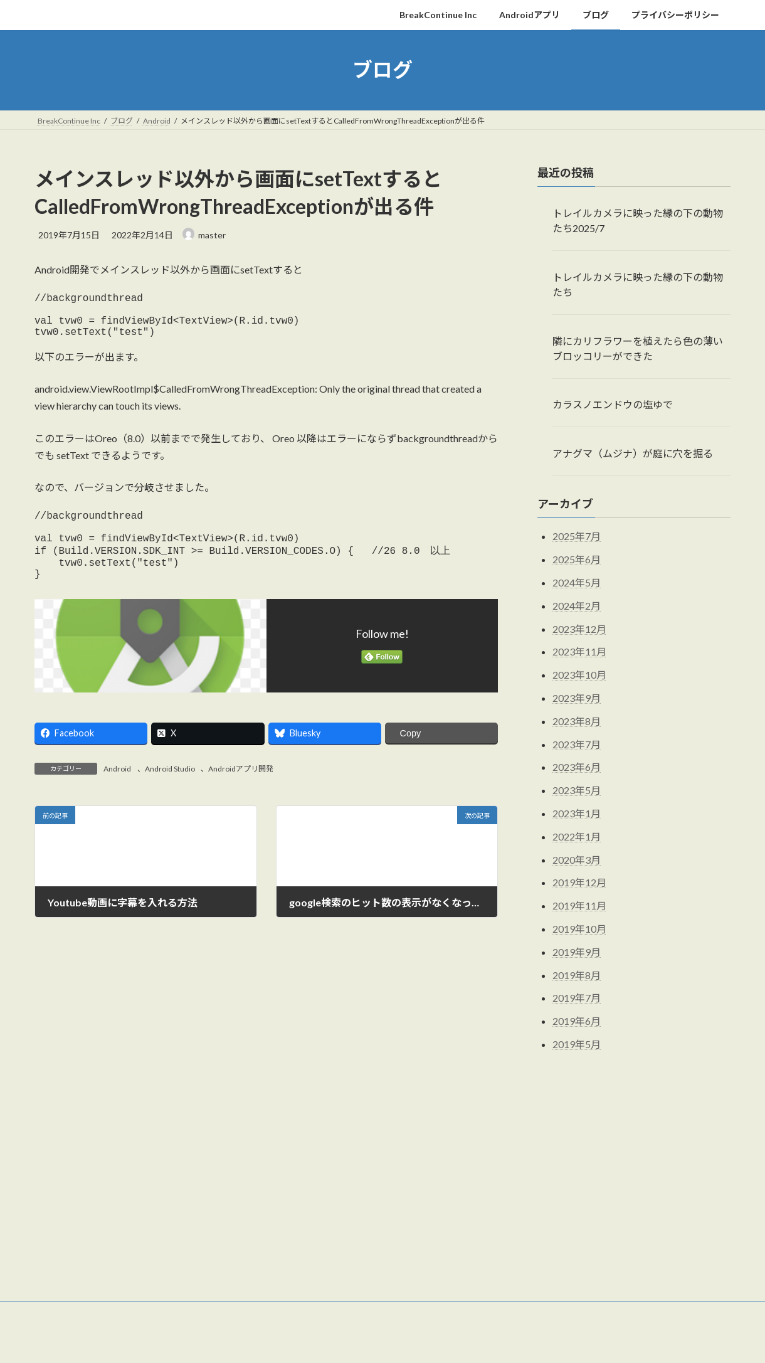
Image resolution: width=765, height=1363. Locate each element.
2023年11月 (579, 651)
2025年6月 (576, 559)
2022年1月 (576, 836)
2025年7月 (576, 536)
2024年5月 (576, 582)
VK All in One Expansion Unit (463, 1341)
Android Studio (170, 792)
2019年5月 (576, 1043)
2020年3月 (576, 859)
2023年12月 (579, 628)
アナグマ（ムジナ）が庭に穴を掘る (632, 453)
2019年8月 (576, 974)
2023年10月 (579, 675)
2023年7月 (576, 744)
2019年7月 (576, 998)
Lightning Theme (379, 1341)
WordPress (314, 1341)
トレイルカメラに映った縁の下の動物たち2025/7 (637, 220)
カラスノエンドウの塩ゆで (612, 404)
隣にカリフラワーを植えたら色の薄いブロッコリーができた (637, 347)
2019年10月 (579, 929)
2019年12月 (579, 882)
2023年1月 (576, 813)
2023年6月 (576, 767)
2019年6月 (576, 1021)
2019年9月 (576, 951)
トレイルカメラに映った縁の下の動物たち (637, 283)
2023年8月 (576, 720)
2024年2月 (576, 605)
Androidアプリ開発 (240, 792)
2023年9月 (576, 698)
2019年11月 (579, 905)
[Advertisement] (382, 1193)
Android (117, 792)
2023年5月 (576, 790)
